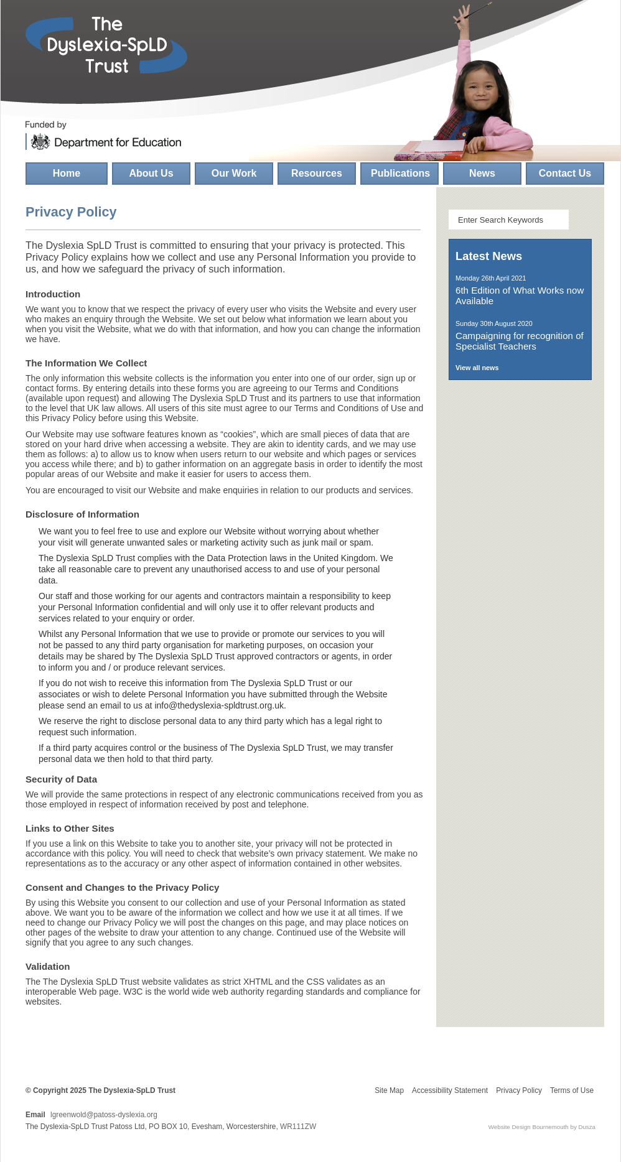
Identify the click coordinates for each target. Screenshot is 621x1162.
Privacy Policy (519, 1090)
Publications (400, 173)
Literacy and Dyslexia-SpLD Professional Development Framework (520, 457)
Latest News (488, 256)
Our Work (234, 173)
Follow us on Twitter (567, 112)
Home (66, 173)
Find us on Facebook (560, 57)
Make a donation (520, 986)
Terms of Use (572, 1090)
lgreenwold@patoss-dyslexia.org (103, 1114)
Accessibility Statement (450, 1090)
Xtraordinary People (296, 1055)
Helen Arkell (66, 1055)
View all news (476, 367)
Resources (316, 173)
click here (503, 1150)
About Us (151, 173)
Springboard (218, 1055)
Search (581, 220)
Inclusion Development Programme (520, 685)
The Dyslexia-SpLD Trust (106, 45)
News (482, 173)
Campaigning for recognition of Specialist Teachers (519, 340)
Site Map (389, 1090)
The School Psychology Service (520, 572)
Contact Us (565, 173)
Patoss (140, 1055)
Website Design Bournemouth (528, 1126)
